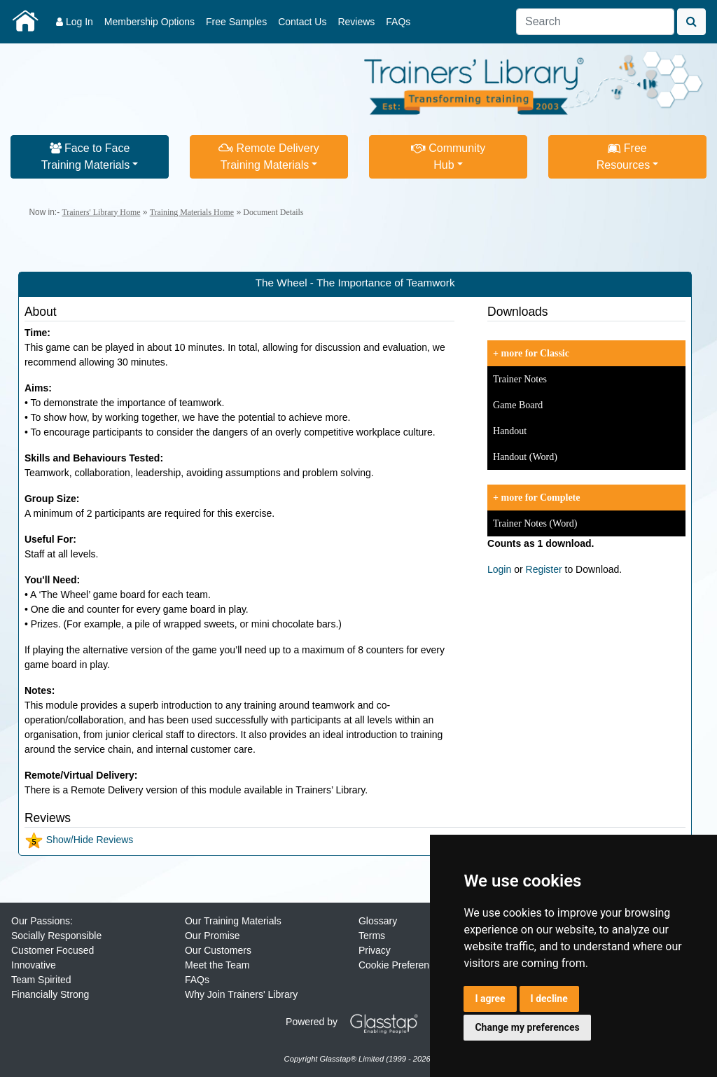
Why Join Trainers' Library (241, 994)
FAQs (398, 21)
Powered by (357, 1021)
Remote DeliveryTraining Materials (268, 156)
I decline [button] (549, 998)
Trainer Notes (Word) (535, 523)
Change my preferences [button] (527, 1027)
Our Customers (218, 950)
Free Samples (236, 21)
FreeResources (623, 156)
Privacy (374, 950)
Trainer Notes (520, 379)
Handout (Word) (525, 457)
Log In (74, 21)
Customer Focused (52, 950)
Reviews (356, 21)
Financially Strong (50, 994)
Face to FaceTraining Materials (85, 156)
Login (499, 569)
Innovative (33, 965)
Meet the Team (217, 965)
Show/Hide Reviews (79, 839)
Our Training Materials (233, 920)
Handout (510, 431)
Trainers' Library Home (101, 212)
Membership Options (149, 21)
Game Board (518, 405)
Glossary (377, 920)
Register (544, 569)
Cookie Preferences (401, 965)
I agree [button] (490, 998)
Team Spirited (41, 979)
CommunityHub (448, 156)
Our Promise (212, 935)
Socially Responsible (56, 935)
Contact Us (302, 21)
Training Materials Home (192, 212)
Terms (371, 935)
